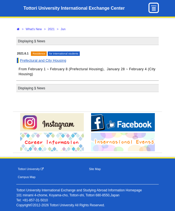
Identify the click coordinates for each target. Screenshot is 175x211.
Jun (63, 29)
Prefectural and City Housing (43, 60)
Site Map (95, 169)
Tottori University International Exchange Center (74, 8)
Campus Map (26, 177)
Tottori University (31, 169)
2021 (51, 29)
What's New (34, 29)
